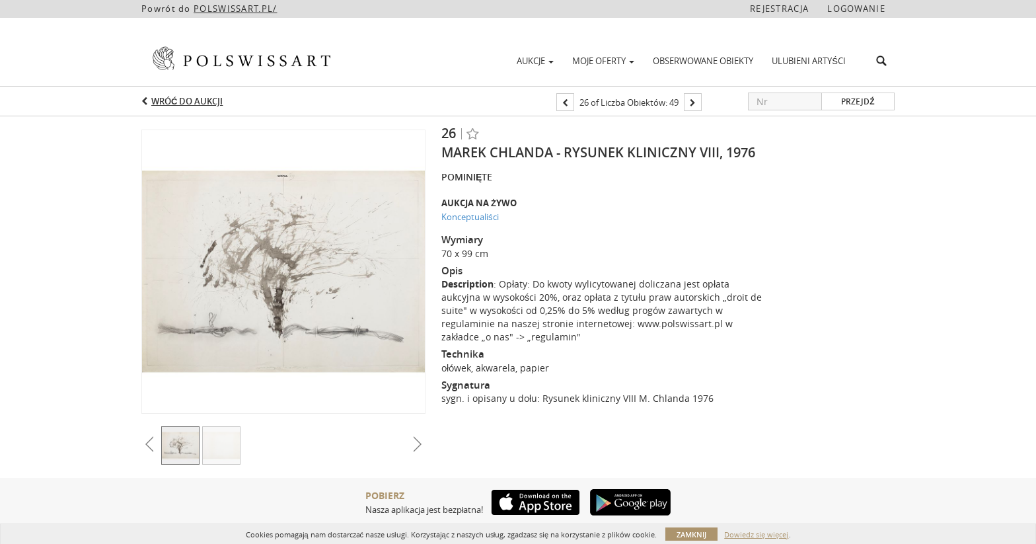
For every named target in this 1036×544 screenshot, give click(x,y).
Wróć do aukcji (187, 101)
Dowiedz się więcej (756, 534)
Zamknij (691, 534)
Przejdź (857, 101)
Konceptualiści (470, 217)
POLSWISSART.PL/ (236, 9)
